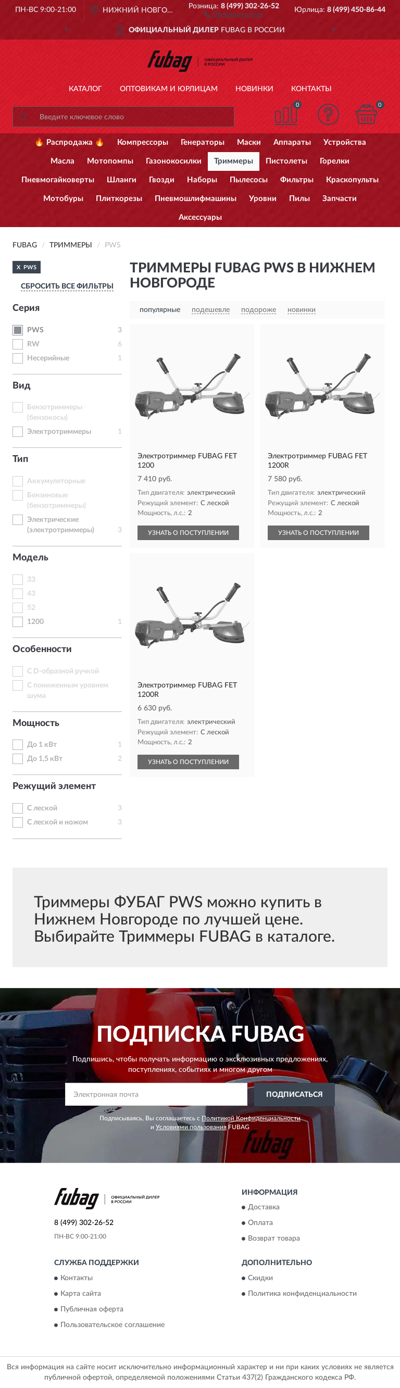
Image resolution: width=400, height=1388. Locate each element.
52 (31, 607)
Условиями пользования (191, 1127)
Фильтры (297, 180)
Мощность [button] (35, 723)
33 (31, 579)
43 (31, 593)
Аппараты (292, 142)
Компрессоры (142, 142)
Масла (62, 161)
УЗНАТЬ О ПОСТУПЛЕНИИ (188, 533)
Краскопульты (352, 180)
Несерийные (48, 358)
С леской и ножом (57, 822)
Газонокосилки (174, 161)
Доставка (264, 1207)
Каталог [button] (85, 89)
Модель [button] (30, 557)
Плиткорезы (119, 199)
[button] (233, 13)
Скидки (260, 1278)
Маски (249, 142)
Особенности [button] (42, 649)
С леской (42, 808)
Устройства (344, 142)
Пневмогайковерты (57, 180)
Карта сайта (80, 1293)
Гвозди (161, 180)
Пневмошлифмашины (195, 199)
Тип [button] (20, 459)
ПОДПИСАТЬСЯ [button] (294, 1094)
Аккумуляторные (56, 481)
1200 (35, 622)
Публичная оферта (91, 1309)
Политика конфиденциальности (302, 1293)
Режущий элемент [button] (54, 786)
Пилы (299, 199)
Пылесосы (249, 180)
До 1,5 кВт (45, 758)
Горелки (334, 161)
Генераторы (202, 142)
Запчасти (339, 199)
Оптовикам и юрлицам (169, 89)
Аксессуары (200, 217)
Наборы (202, 180)
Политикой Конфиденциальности (251, 1118)
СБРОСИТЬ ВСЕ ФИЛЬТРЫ (67, 286)
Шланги (121, 180)
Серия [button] (26, 308)
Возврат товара (274, 1239)
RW (33, 344)
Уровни (263, 199)
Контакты (311, 89)
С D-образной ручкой (63, 671)
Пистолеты (286, 161)
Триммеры (233, 161)
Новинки (254, 89)
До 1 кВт (42, 744)
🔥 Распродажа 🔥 (69, 142)
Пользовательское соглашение (112, 1325)
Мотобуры (63, 199)
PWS (35, 330)
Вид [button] (21, 386)
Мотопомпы (110, 161)
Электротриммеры (59, 431)
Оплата (260, 1223)
